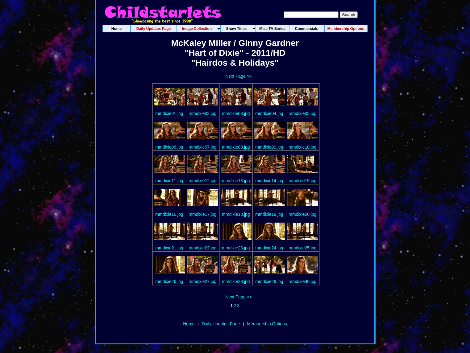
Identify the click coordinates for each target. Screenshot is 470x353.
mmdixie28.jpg (236, 281)
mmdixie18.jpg (236, 214)
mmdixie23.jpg (236, 247)
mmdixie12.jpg (202, 180)
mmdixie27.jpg (202, 281)
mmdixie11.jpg (169, 180)
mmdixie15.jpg (302, 180)
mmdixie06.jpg (169, 147)
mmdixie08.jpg (236, 147)
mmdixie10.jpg (302, 147)
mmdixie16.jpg (169, 214)
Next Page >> (238, 76)
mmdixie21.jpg (169, 247)
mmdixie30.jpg (302, 281)
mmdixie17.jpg (202, 214)
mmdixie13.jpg (236, 180)
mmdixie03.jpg (236, 113)
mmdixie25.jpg (302, 247)
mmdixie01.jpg (169, 113)
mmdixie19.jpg (269, 214)
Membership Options (267, 323)
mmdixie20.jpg (302, 214)
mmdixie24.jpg (269, 247)
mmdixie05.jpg (302, 113)
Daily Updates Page (221, 323)
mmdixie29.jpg (269, 281)
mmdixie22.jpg (202, 247)
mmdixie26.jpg (169, 281)
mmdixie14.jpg (269, 180)
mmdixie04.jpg (269, 113)
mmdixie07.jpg (202, 147)
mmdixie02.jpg (202, 113)
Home (188, 323)
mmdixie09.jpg (269, 147)
